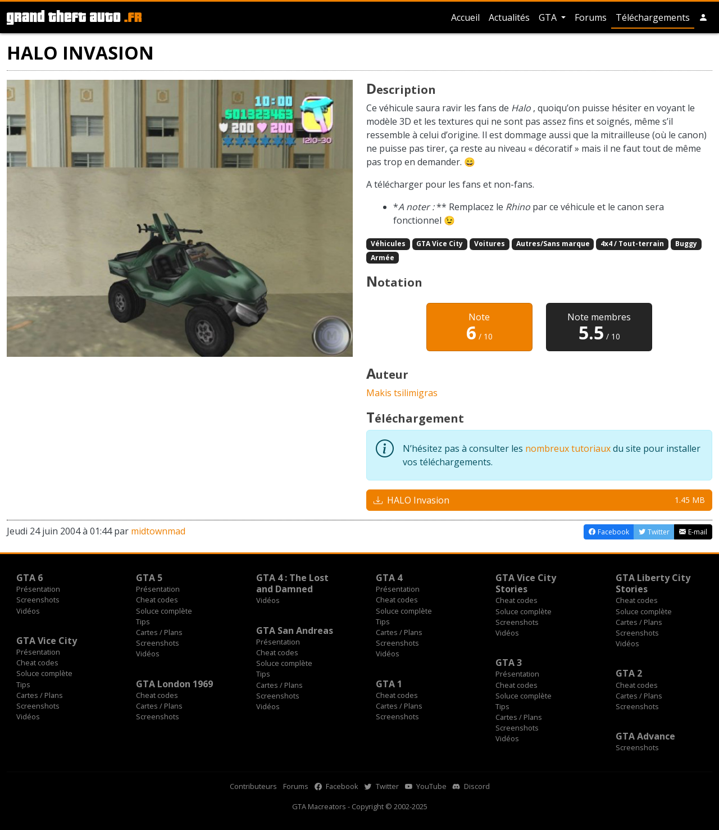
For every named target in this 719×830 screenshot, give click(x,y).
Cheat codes (157, 600)
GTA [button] (549, 17)
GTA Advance (645, 736)
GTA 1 (389, 684)
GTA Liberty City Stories (653, 583)
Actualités (509, 17)
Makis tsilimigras (402, 393)
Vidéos (28, 611)
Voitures (489, 243)
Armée (382, 257)
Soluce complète (164, 611)
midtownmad (158, 531)
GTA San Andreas (294, 630)
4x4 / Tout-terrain (632, 243)
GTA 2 (629, 673)
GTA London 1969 (174, 684)
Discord (471, 786)
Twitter (382, 786)
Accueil (465, 17)
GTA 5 (149, 578)
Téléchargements (653, 17)
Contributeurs (253, 786)
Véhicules (388, 243)
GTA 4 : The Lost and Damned (292, 583)
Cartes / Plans (159, 632)
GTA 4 (389, 578)
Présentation (38, 589)
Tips (143, 621)
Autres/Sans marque (553, 243)
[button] (703, 17)
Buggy (686, 243)
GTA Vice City (439, 243)
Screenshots (38, 600)
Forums (591, 17)
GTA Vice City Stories (525, 583)
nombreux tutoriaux (568, 448)
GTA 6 (29, 578)
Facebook (336, 786)
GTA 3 (508, 662)
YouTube (426, 786)
